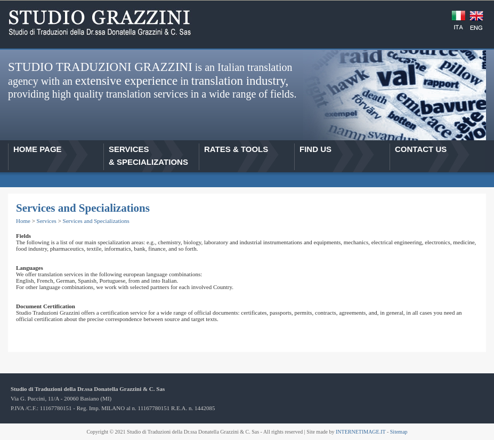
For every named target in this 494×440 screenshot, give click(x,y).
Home (23, 221)
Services (46, 221)
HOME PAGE (37, 149)
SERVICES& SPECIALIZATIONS (148, 155)
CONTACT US (421, 149)
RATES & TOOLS (236, 149)
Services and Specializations (96, 221)
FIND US (315, 149)
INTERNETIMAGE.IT (360, 432)
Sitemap (399, 432)
